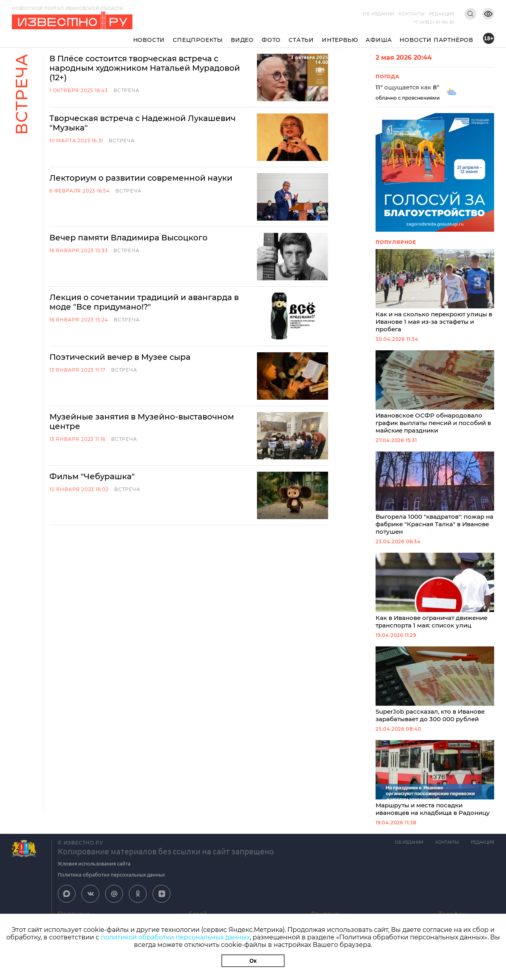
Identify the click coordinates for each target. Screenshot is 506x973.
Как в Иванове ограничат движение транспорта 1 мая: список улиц (435, 591)
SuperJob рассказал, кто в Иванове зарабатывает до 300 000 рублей (435, 684)
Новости (149, 39)
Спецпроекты (198, 39)
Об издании (379, 14)
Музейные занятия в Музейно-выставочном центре (141, 421)
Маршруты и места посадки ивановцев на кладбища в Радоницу (435, 778)
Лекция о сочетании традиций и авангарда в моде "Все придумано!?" (144, 302)
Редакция (442, 14)
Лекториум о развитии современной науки (140, 178)
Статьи (301, 39)
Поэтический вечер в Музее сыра (120, 357)
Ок (253, 961)
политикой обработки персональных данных (175, 937)
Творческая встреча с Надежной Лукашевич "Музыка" (142, 122)
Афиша (379, 39)
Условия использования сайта (94, 863)
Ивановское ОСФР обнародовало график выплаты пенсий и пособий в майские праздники (435, 392)
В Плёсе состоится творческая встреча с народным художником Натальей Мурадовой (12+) (144, 68)
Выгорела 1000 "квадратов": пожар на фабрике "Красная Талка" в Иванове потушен (435, 493)
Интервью (340, 39)
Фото (271, 39)
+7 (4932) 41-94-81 (434, 22)
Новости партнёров (436, 39)
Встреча (126, 90)
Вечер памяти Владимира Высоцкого (128, 237)
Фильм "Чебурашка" (92, 476)
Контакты (411, 14)
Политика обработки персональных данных (111, 874)
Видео (242, 39)
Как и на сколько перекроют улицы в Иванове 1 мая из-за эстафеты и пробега (435, 291)
